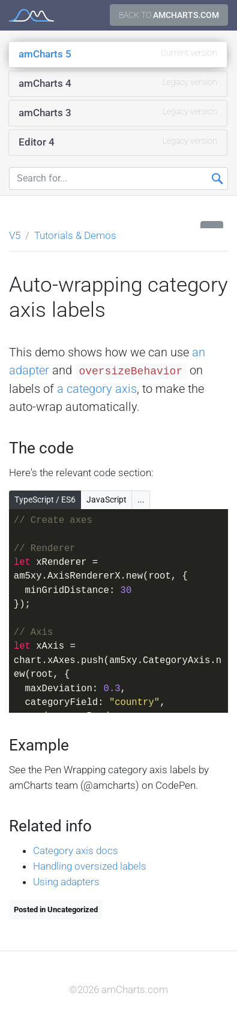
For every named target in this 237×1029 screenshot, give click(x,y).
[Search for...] (118, 178)
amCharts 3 (118, 112)
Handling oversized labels (89, 866)
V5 (14, 235)
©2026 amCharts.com (118, 989)
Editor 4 (118, 141)
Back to (169, 15)
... (141, 499)
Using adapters (66, 882)
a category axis (97, 389)
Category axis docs (75, 851)
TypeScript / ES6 (45, 499)
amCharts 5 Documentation (31, 15)
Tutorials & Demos (75, 235)
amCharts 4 (118, 82)
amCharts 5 (118, 53)
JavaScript (106, 499)
